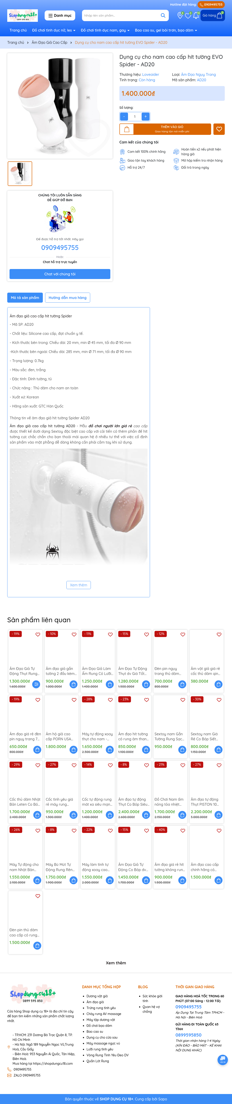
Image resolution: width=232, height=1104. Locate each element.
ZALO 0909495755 (27, 1075)
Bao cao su (95, 1032)
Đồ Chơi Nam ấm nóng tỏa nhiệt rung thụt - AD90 (169, 802)
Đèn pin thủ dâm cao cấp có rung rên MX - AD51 (24, 933)
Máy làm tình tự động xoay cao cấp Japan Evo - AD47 (96, 867)
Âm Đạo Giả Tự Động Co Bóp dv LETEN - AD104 (132, 867)
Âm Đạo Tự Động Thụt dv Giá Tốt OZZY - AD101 (132, 671)
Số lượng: (126, 108)
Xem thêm (78, 585)
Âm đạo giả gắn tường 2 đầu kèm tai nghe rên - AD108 (60, 671)
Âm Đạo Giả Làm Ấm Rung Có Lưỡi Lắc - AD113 (96, 671)
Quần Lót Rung (98, 1061)
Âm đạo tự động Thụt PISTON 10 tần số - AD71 (204, 802)
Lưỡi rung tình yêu (100, 1049)
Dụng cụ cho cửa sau (102, 1037)
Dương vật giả (97, 996)
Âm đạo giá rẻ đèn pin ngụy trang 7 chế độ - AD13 (25, 737)
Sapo (162, 1099)
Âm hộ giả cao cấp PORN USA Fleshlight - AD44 (60, 737)
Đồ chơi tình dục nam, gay (104, 30)
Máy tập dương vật (101, 1020)
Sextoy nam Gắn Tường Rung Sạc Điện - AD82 (169, 737)
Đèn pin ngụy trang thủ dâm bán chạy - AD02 (169, 671)
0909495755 (211, 4)
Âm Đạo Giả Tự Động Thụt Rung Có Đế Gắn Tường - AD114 (24, 671)
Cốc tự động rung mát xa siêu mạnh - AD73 (97, 802)
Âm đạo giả (95, 1002)
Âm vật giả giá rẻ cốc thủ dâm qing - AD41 (205, 671)
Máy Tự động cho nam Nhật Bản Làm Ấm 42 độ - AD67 (24, 867)
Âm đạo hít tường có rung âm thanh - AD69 (133, 737)
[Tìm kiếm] (163, 15)
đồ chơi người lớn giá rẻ (110, 426)
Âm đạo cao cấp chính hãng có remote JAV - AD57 (205, 867)
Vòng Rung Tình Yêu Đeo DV (108, 1055)
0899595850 (189, 1035)
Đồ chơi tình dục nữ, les (52, 30)
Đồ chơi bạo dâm (99, 1026)
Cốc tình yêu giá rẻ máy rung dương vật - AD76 (60, 802)
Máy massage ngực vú (103, 1043)
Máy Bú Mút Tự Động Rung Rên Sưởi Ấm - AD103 (59, 867)
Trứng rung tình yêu (101, 1008)
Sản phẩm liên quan (39, 619)
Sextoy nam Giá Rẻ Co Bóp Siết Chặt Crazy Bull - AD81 (205, 737)
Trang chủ (18, 30)
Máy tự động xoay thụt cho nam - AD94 (97, 737)
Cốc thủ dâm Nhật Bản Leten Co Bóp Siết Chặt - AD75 (25, 802)
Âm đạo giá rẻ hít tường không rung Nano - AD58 (170, 867)
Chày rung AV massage (104, 1014)
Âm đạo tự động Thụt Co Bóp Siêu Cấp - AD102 (132, 802)
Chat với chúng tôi (59, 274)
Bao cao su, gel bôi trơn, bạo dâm (164, 30)
